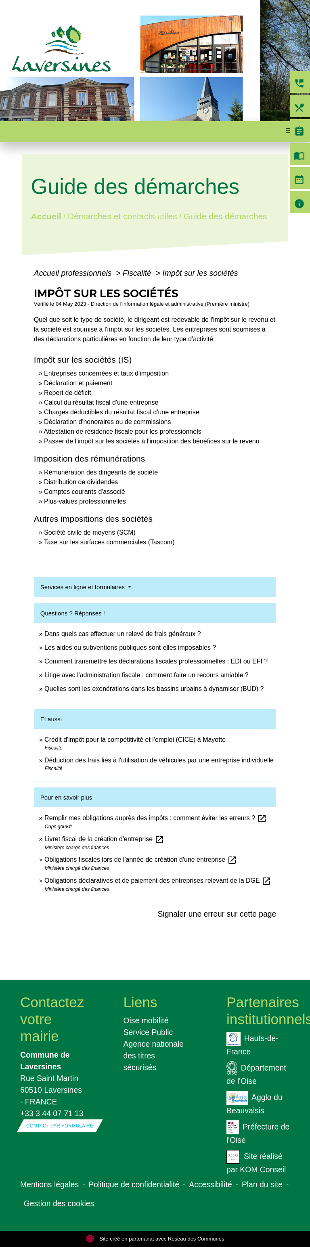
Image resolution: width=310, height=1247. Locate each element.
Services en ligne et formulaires (83, 587)
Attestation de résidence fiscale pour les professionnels (122, 431)
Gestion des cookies (59, 1203)
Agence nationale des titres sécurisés (154, 1055)
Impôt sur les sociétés (200, 273)
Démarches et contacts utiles (122, 216)
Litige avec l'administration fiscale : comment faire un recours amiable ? (146, 675)
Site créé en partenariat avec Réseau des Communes (155, 1239)
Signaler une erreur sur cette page (216, 913)
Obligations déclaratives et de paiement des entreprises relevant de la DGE (157, 880)
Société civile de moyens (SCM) (90, 532)
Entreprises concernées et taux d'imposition (106, 373)
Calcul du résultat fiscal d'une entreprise (101, 402)
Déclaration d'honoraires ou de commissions (107, 421)
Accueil (46, 216)
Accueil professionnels (74, 273)
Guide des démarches (225, 216)
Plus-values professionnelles (85, 501)
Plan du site (262, 1184)
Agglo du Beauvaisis (254, 1103)
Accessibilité (210, 1184)
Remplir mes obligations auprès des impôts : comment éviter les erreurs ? (155, 818)
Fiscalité (138, 273)
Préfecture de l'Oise (257, 1132)
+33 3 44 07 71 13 (52, 1113)
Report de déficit (67, 392)
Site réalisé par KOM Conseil (256, 1162)
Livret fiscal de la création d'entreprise (104, 839)
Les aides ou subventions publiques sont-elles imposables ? (130, 647)
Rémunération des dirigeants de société (101, 472)
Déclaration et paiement (78, 383)
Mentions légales (49, 1184)
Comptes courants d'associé (84, 491)
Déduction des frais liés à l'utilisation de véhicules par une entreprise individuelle (159, 760)
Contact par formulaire (59, 1126)
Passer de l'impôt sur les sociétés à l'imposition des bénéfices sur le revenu (151, 441)
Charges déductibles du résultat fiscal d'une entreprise (121, 412)
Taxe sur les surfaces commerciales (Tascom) (109, 542)
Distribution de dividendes (81, 482)
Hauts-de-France (252, 1044)
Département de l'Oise (256, 1073)
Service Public (148, 1032)
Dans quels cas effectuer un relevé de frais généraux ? (122, 633)
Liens (140, 1002)
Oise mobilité (146, 1020)
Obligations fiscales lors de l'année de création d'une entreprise (140, 859)
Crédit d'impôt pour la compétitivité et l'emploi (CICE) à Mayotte (135, 739)
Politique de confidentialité (133, 1184)
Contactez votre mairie (52, 1019)
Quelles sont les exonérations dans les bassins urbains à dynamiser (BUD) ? (154, 688)
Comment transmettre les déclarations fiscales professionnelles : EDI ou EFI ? (156, 661)
